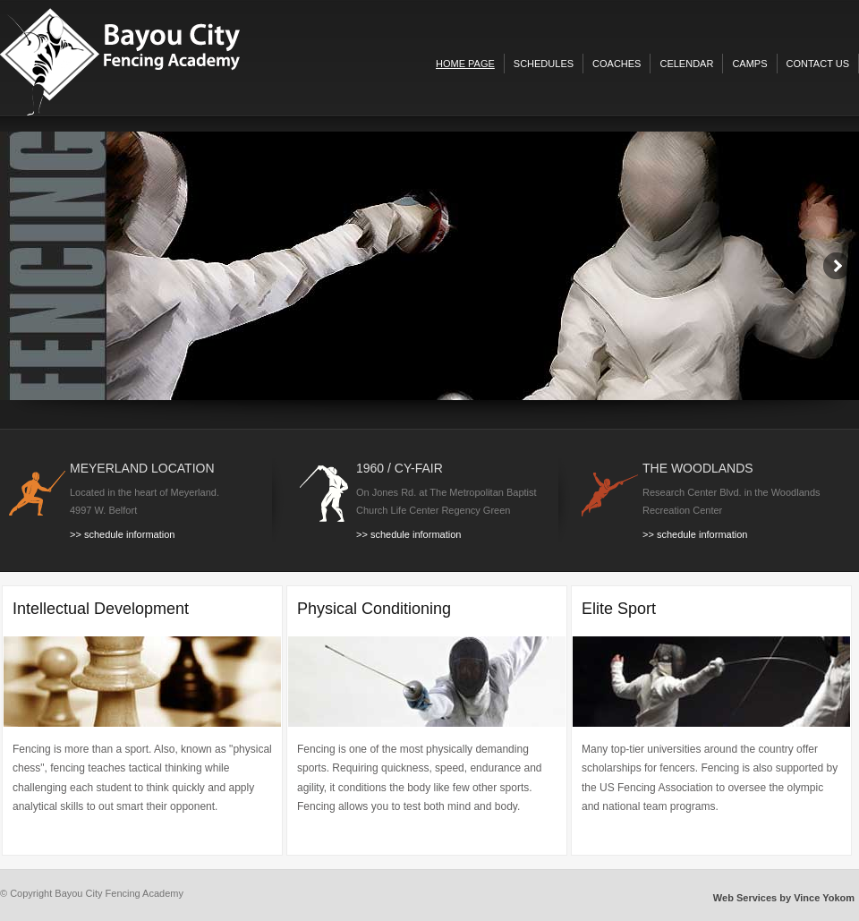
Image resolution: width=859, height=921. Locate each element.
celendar (686, 63)
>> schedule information (122, 534)
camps (749, 63)
